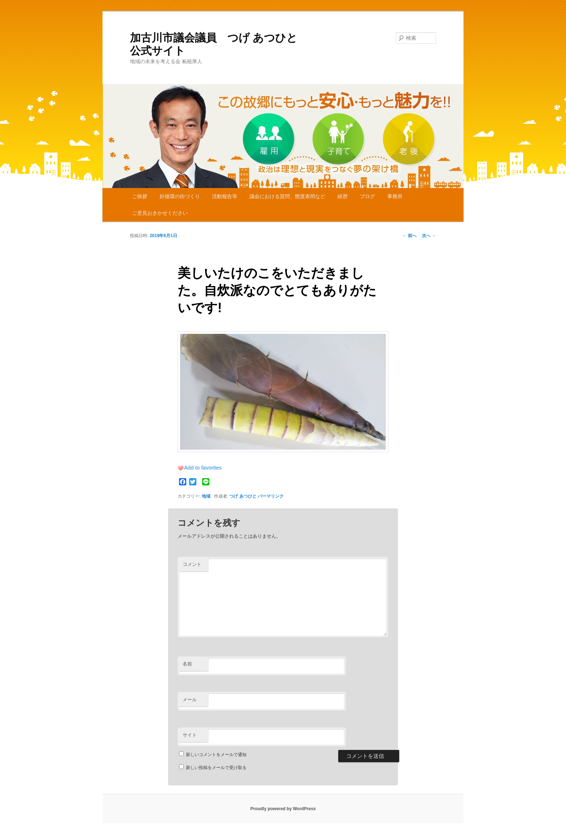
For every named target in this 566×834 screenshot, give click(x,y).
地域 (206, 496)
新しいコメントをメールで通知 (216, 754)
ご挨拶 (139, 196)
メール (190, 699)
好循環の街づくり (180, 196)
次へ (429, 235)
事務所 (394, 196)
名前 (187, 664)
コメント (192, 564)
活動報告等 (224, 196)
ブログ (367, 196)
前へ (409, 235)
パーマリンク (271, 496)
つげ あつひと (242, 496)
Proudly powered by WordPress (282, 808)
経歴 (343, 196)
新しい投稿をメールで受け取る (216, 767)
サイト (190, 735)
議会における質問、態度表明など (287, 196)
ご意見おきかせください (160, 213)
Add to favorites (203, 467)
